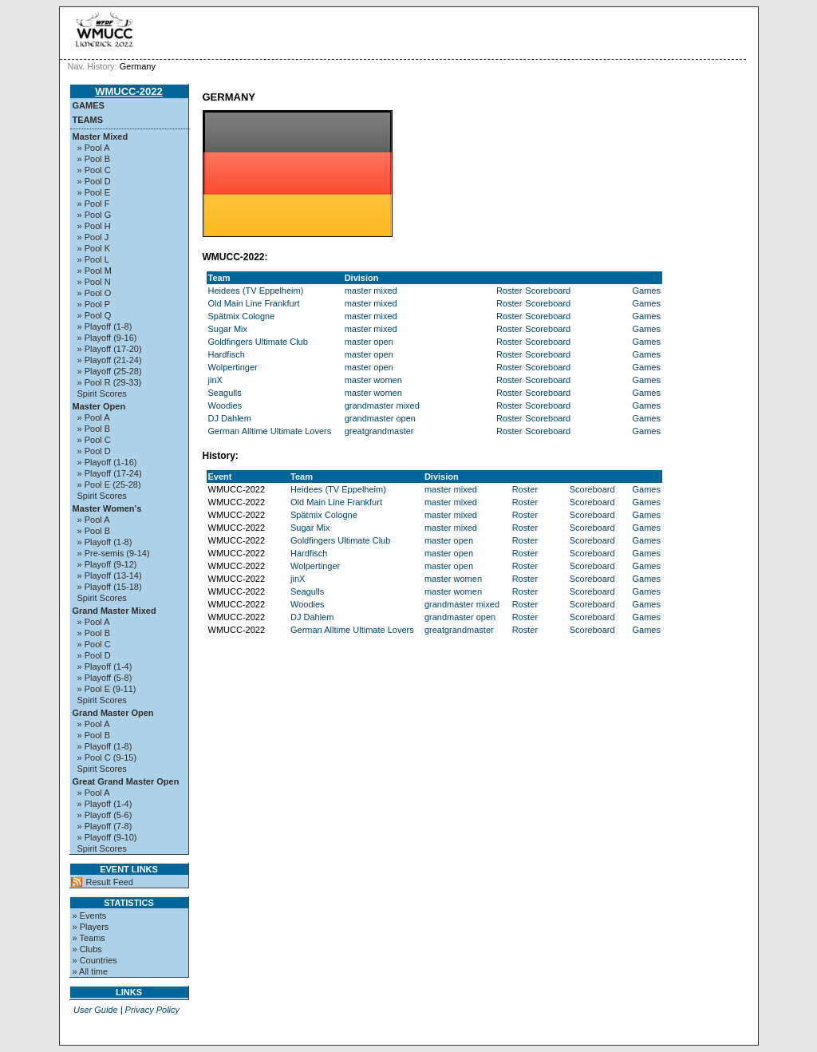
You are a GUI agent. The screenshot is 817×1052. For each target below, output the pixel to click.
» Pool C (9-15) (107, 757)
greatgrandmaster (379, 431)
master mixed (371, 290)
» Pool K (94, 248)
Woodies (225, 405)
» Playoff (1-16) (107, 462)
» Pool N (94, 282)
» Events (90, 915)
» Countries (95, 960)
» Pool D (94, 181)
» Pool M (94, 270)
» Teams (89, 938)
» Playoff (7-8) (104, 826)
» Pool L (93, 259)
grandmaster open (380, 418)
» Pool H (94, 226)
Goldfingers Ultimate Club (258, 341)
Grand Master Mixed (114, 610)
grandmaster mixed (382, 405)
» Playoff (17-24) (109, 473)
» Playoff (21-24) (109, 360)
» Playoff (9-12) (107, 564)
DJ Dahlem (229, 418)
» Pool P (94, 304)
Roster (509, 290)
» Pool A (93, 147)
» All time (91, 971)
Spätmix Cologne (241, 316)
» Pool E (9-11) (106, 689)
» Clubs (87, 949)
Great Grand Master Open (126, 781)
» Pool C (94, 170)
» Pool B (94, 159)
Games (89, 105)
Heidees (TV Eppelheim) (256, 290)
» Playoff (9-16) (107, 337)
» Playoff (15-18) (109, 586)
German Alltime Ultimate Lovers (270, 431)
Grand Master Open (113, 713)
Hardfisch (226, 354)
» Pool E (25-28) (109, 484)
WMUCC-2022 (129, 91)
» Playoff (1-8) (104, 326)
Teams (88, 120)
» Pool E (94, 192)
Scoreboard (547, 290)
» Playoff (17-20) (109, 349)
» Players (91, 926)
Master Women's (107, 508)
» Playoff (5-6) (104, 815)
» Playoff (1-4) (104, 666)
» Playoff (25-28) (109, 371)
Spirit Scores (102, 393)
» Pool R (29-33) (109, 382)
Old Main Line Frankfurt (254, 303)
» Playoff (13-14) (109, 575)
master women (373, 380)
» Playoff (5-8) (104, 677)
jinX (215, 380)
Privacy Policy (152, 1009)
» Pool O (94, 293)
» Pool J (93, 237)
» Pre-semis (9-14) (113, 553)
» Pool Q (94, 315)
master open (369, 341)
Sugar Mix (228, 329)
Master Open (99, 406)
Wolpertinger (233, 367)
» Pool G (94, 214)
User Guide (95, 1009)
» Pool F (93, 203)
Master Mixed (100, 136)
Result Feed (109, 882)
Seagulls (225, 392)
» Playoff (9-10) (107, 837)
